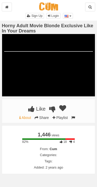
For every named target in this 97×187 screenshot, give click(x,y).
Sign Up (34, 16)
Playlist (60, 118)
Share (42, 118)
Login (53, 16)
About (25, 118)
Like (37, 109)
